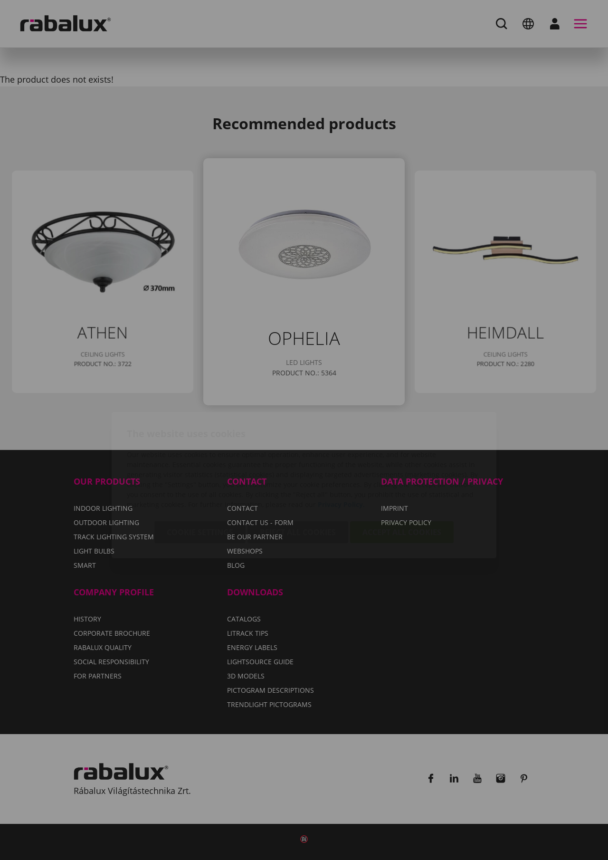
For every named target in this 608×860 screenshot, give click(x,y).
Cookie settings (200, 477)
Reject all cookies (298, 477)
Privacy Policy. (341, 449)
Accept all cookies (401, 477)
